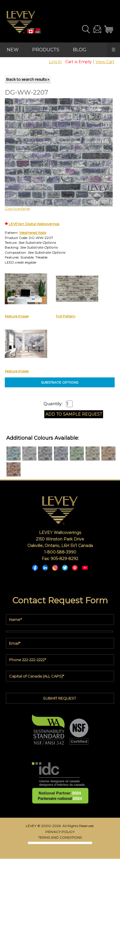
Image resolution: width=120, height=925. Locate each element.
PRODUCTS (45, 49)
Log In (55, 61)
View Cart (104, 61)
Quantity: (52, 403)
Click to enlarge (17, 208)
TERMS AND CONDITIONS (60, 837)
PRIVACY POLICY (60, 832)
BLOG (79, 49)
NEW (13, 49)
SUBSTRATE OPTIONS (59, 382)
